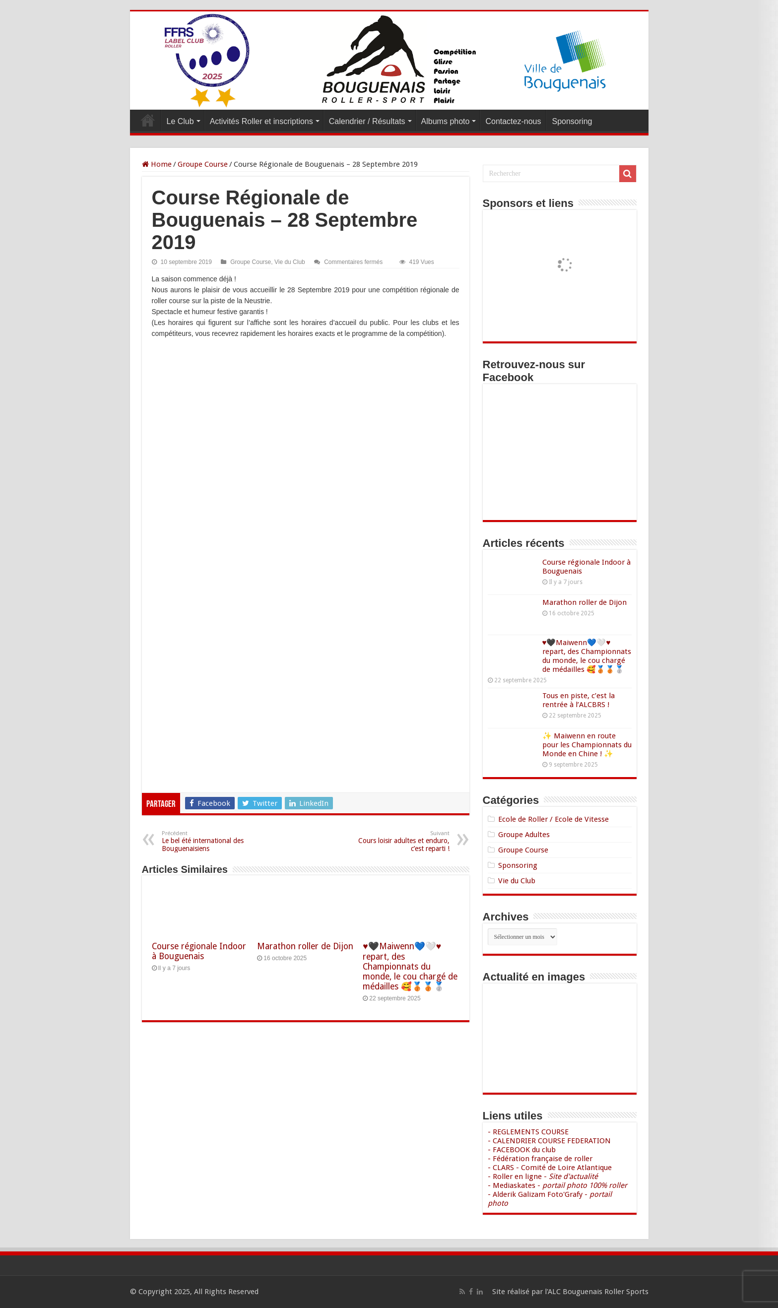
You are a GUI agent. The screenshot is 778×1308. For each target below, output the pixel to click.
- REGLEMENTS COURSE (528, 1131)
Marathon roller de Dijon (305, 946)
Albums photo (445, 121)
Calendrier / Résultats (367, 121)
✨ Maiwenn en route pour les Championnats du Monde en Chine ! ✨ (587, 744)
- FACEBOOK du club (522, 1149)
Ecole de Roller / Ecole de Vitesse (553, 819)
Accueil (148, 120)
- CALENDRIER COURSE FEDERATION (549, 1140)
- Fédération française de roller (540, 1158)
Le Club (180, 121)
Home (157, 164)
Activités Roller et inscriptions (261, 121)
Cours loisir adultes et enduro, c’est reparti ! (399, 841)
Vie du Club (289, 262)
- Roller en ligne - (543, 1176)
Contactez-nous (513, 121)
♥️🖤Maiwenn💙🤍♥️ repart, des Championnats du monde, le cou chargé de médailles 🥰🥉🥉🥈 (410, 966)
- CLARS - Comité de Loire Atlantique (550, 1167)
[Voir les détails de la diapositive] (565, 253)
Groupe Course (203, 164)
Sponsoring (572, 121)
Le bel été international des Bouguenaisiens (212, 841)
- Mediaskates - (557, 1185)
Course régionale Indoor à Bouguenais (199, 951)
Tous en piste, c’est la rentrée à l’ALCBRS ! (578, 700)
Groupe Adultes (524, 834)
